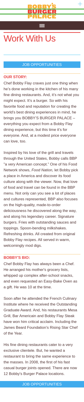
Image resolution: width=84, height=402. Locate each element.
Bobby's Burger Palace (42, 18)
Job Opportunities (42, 65)
